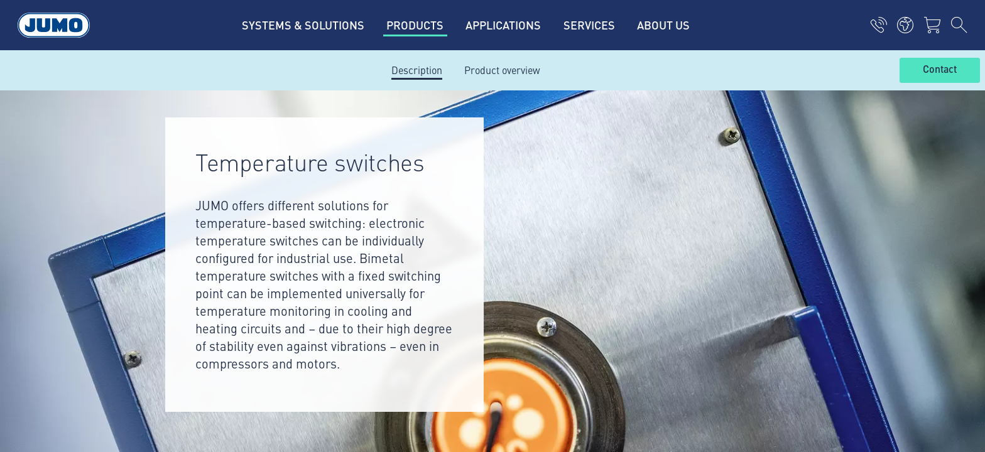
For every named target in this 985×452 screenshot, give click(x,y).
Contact (940, 69)
